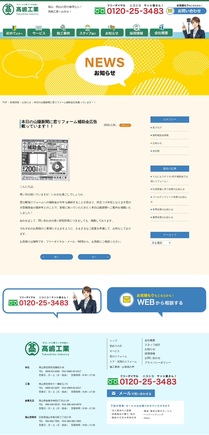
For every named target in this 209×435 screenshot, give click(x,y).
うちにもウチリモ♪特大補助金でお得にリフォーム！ (169, 179)
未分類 (156, 151)
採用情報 (151, 354)
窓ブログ (157, 128)
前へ (56, 257)
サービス (115, 351)
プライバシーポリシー (159, 363)
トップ (113, 341)
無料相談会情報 (161, 136)
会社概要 (151, 340)
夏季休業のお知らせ (163, 218)
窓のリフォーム (119, 356)
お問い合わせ (154, 358)
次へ (94, 257)
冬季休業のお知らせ (163, 210)
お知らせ (125, 126)
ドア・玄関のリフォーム (124, 362)
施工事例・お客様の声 (123, 367)
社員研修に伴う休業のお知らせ (169, 189)
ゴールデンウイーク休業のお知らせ (168, 200)
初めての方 (116, 346)
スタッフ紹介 (154, 345)
